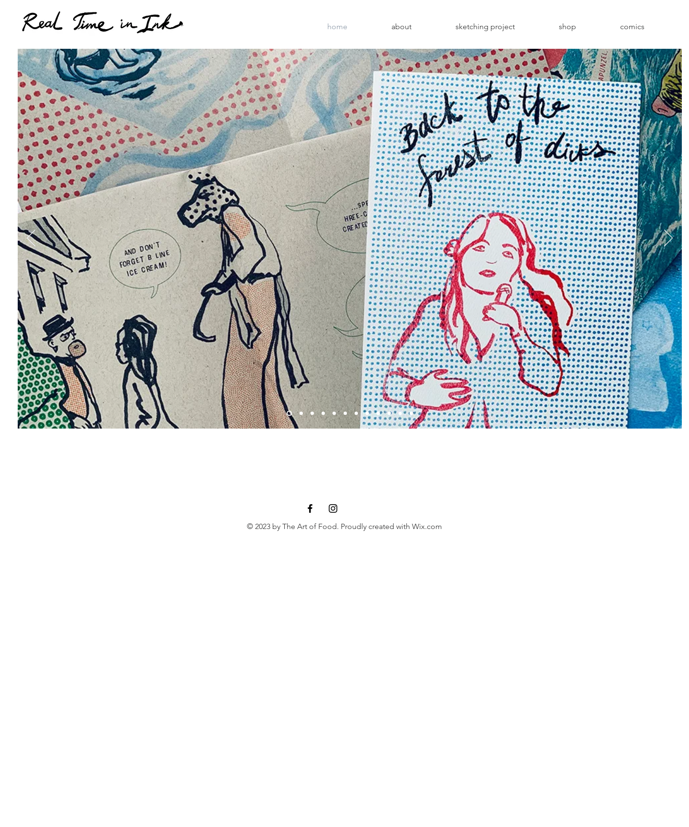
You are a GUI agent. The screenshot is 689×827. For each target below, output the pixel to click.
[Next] (668, 239)
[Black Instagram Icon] (333, 508)
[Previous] (31, 239)
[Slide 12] (411, 413)
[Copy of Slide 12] (334, 413)
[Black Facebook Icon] (310, 508)
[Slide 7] (389, 413)
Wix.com (427, 526)
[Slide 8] (323, 413)
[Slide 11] (312, 413)
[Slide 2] (289, 413)
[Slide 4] (301, 413)
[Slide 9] (378, 413)
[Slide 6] (356, 413)
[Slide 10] (367, 413)
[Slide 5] (345, 413)
